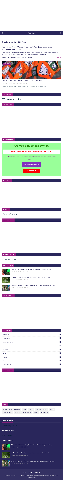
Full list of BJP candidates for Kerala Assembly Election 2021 (24, 81)
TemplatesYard (31, 477)
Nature (52, 409)
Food (24, 409)
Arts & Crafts (7, 409)
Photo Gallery (7, 412)
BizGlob (13, 271)
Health (31, 409)
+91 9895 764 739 (31, 171)
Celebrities (32, 338)
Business (32, 335)
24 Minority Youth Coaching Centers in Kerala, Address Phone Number (30, 277)
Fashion (32, 346)
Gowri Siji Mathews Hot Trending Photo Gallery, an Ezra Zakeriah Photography (33, 286)
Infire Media (46, 475)
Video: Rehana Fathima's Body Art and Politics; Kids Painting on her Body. (31, 269)
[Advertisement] (31, 15)
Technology (32, 365)
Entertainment (32, 342)
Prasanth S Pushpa (8, 83)
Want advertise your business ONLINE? (31, 151)
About (30, 472)
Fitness (32, 350)
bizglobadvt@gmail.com (31, 164)
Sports (32, 361)
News (32, 357)
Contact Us (37, 472)
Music (32, 353)
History (38, 409)
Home (25, 472)
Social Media (26, 412)
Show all (58, 57)
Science (17, 412)
